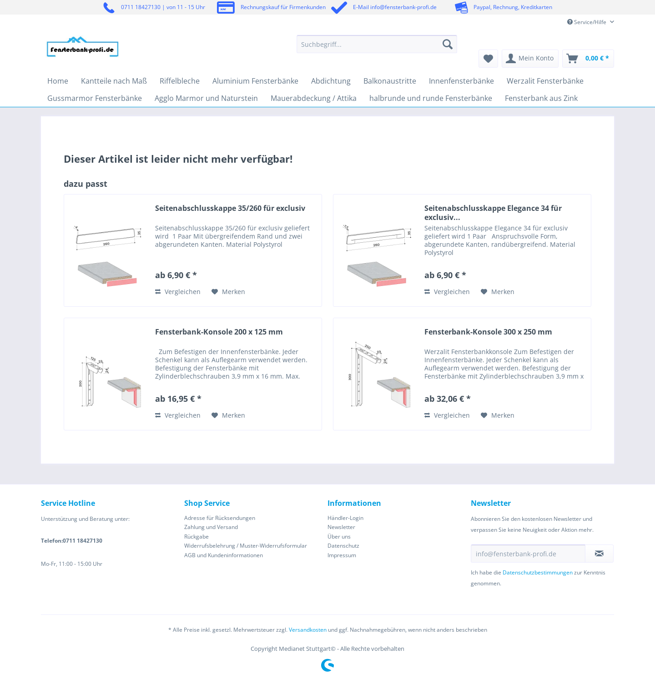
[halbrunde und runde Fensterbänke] (431, 98)
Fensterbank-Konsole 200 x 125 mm (219, 332)
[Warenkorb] (588, 59)
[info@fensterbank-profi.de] (528, 553)
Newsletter (341, 527)
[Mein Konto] (530, 59)
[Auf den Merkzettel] (228, 291)
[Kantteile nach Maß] (114, 81)
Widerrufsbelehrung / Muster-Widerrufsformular (245, 545)
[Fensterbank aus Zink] (541, 98)
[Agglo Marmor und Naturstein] (206, 98)
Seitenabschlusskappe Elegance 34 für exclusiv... (493, 213)
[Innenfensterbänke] (461, 81)
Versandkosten (308, 630)
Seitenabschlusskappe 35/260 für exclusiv (230, 208)
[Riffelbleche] (179, 81)
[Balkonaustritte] (390, 81)
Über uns (339, 536)
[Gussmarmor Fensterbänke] (94, 98)
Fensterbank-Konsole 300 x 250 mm (488, 332)
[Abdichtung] (331, 81)
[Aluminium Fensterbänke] (255, 81)
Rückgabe (196, 536)
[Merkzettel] (488, 59)
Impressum (342, 555)
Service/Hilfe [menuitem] (587, 22)
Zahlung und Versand (211, 527)
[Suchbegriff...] (377, 44)
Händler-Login (345, 518)
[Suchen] (447, 44)
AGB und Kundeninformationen (223, 555)
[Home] (58, 81)
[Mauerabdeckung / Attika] (313, 98)
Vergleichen (178, 291)
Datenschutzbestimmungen (538, 572)
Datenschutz (343, 545)
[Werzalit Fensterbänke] (545, 81)
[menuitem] (377, 48)
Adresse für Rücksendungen (219, 518)
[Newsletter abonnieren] (599, 553)
